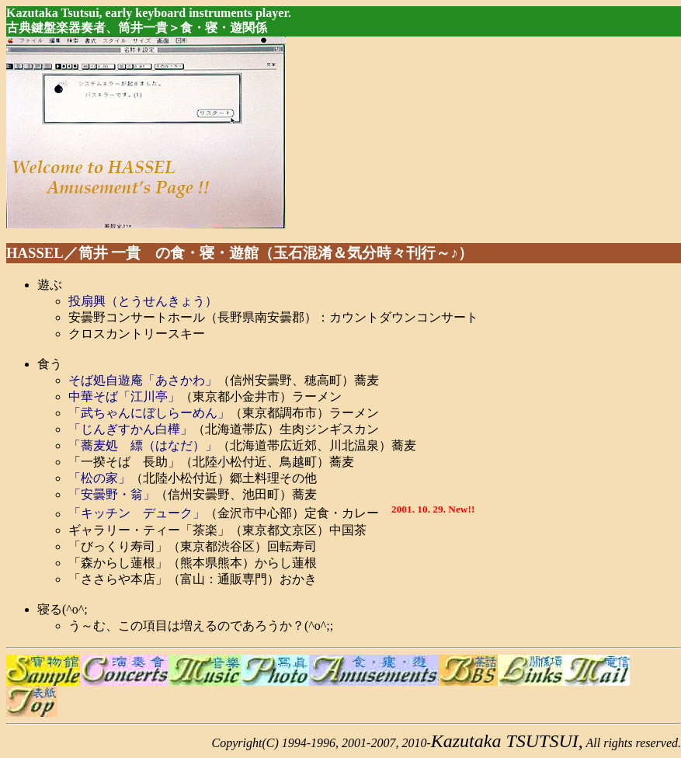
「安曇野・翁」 (111, 494)
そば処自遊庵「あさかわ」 (142, 380)
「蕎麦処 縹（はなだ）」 (142, 445)
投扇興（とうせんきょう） (142, 301)
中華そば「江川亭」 (124, 396)
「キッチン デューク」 (136, 513)
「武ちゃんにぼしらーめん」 (149, 412)
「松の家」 (99, 478)
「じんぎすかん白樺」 (130, 429)
